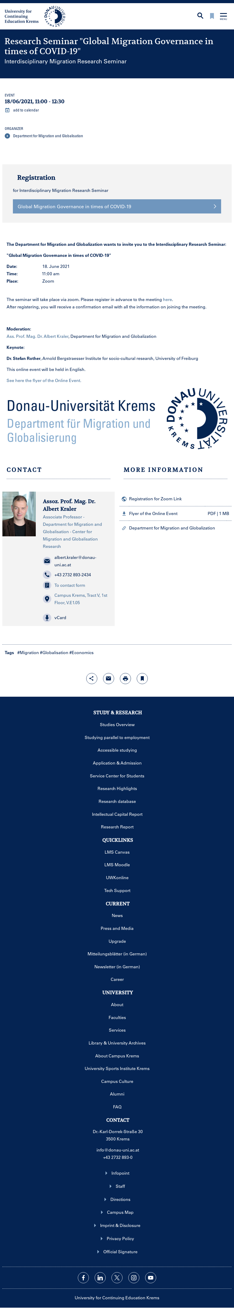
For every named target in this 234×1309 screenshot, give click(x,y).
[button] (75, 618)
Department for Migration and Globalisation (44, 136)
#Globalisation (54, 652)
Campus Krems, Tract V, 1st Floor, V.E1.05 (75, 598)
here (167, 299)
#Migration (28, 652)
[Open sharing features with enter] (91, 678)
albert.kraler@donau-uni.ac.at (69, 560)
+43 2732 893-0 (118, 1157)
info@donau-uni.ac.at (117, 1150)
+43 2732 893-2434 (67, 575)
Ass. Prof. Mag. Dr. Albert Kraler (37, 336)
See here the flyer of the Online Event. (44, 380)
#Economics (81, 652)
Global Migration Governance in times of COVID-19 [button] (117, 206)
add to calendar (22, 110)
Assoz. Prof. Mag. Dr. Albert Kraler (69, 505)
